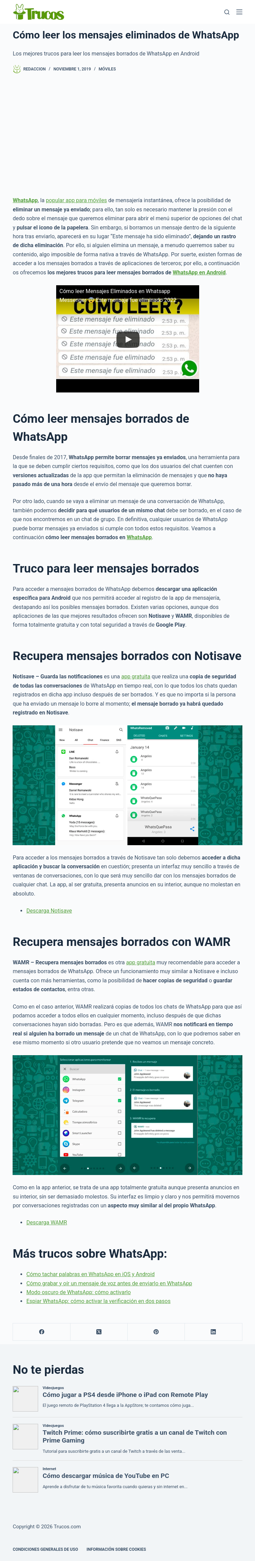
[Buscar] (226, 12)
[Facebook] (41, 1332)
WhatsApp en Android (199, 272)
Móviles (107, 69)
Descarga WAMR (46, 1222)
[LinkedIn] (213, 1332)
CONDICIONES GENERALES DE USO (45, 1549)
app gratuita (135, 676)
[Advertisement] (127, 134)
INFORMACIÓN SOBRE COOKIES (116, 1549)
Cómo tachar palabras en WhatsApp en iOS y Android (90, 1274)
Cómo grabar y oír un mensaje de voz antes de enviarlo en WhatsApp (109, 1283)
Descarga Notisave (49, 910)
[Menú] (239, 12)
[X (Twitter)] (99, 1332)
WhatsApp (139, 537)
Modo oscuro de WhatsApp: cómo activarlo (78, 1292)
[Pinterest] (156, 1332)
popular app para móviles (76, 200)
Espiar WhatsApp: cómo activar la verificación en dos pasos (98, 1301)
